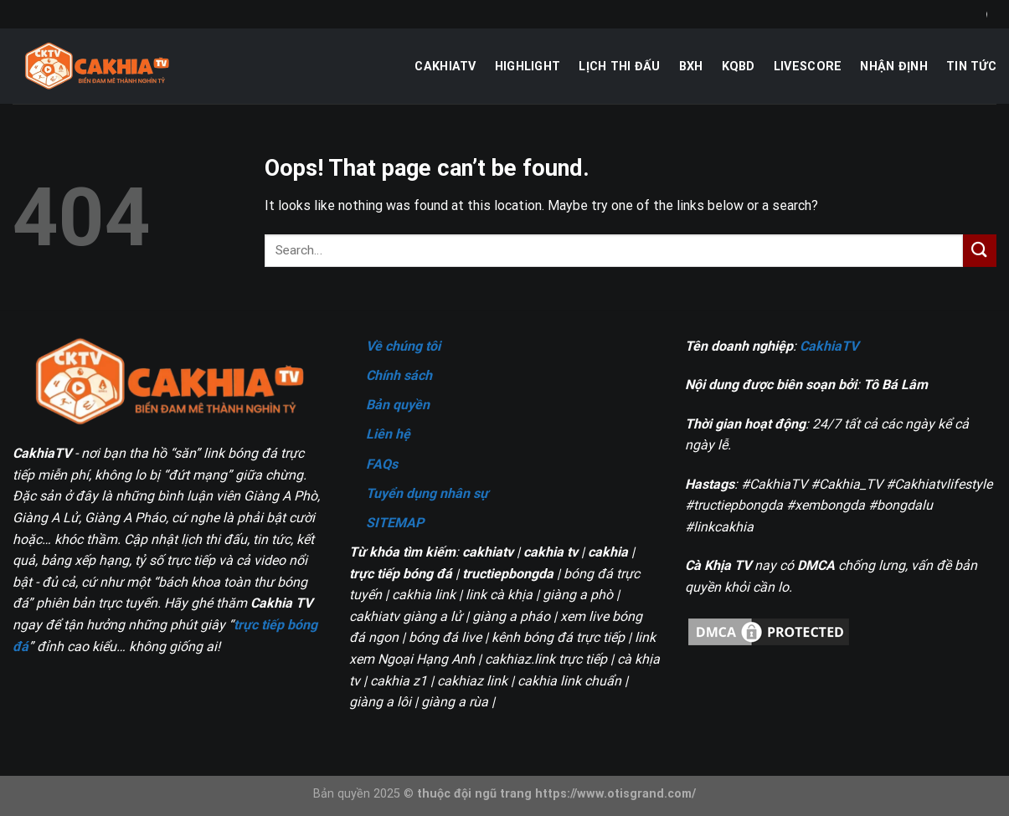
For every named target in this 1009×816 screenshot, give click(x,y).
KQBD (738, 66)
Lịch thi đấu (619, 66)
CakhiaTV (445, 66)
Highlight (528, 66)
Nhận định (894, 66)
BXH (691, 66)
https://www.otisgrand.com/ (615, 794)
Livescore (808, 66)
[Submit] (979, 250)
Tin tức (971, 66)
